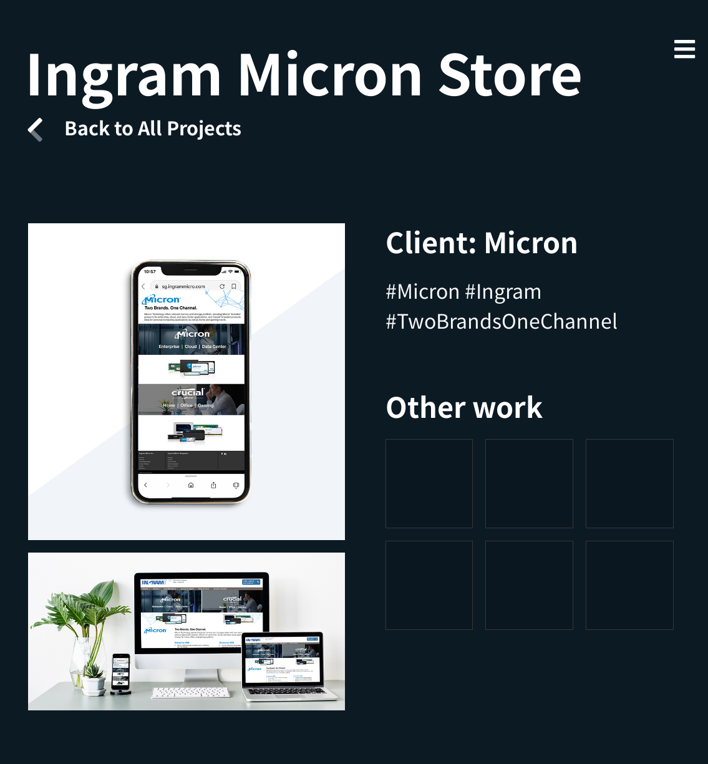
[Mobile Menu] (684, 48)
